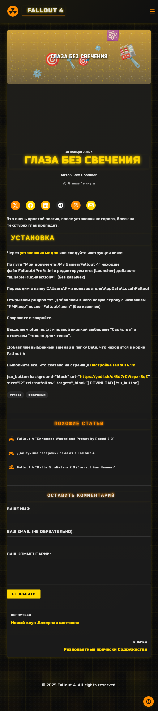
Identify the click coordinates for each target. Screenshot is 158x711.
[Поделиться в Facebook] (30, 205)
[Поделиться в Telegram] (60, 205)
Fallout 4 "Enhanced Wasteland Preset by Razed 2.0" (66, 439)
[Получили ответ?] (148, 701)
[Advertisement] (79, 115)
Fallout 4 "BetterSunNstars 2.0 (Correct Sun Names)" (66, 467)
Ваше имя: (18, 509)
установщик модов (39, 253)
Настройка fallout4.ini (112, 365)
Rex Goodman (85, 175)
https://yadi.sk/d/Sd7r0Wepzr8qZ (114, 376)
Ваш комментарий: (29, 554)
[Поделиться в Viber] (76, 205)
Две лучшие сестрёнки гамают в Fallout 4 (56, 453)
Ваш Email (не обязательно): (40, 531)
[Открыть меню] (152, 11)
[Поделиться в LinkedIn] (45, 205)
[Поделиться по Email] (91, 205)
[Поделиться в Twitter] (15, 205)
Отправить (23, 594)
